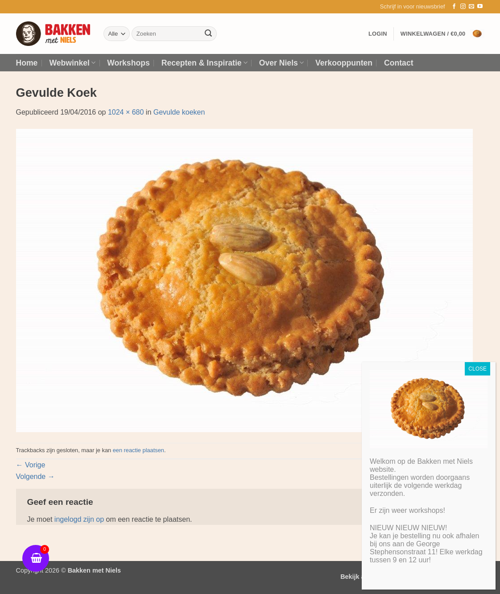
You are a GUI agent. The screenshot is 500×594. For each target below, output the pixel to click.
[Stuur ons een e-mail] (471, 7)
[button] (412, 6)
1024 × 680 (126, 112)
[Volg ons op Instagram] (463, 7)
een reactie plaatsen (138, 450)
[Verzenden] (208, 33)
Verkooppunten (343, 62)
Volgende (35, 476)
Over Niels (281, 62)
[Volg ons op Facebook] (454, 7)
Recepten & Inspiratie (204, 62)
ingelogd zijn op (79, 519)
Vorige (30, 465)
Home (27, 62)
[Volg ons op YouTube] (480, 7)
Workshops (128, 62)
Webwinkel (72, 62)
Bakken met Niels (94, 570)
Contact (398, 62)
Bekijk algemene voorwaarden (386, 576)
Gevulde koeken (179, 112)
